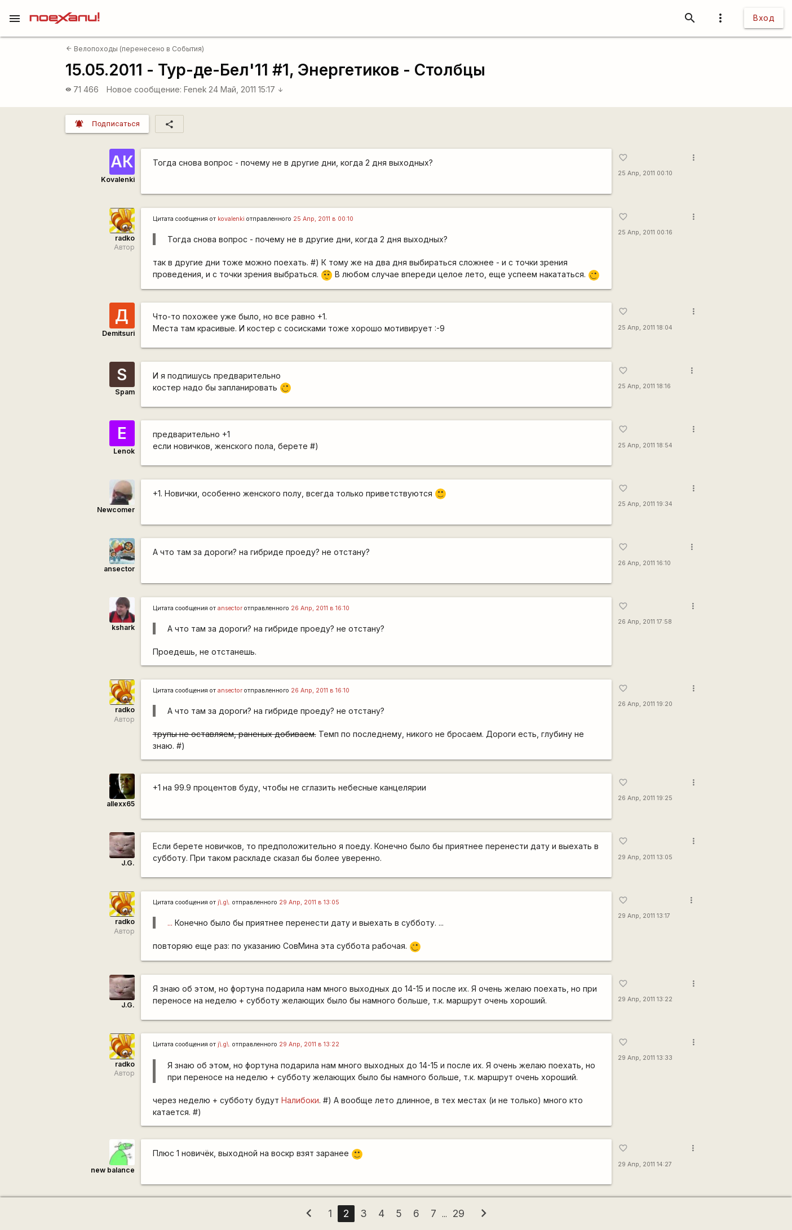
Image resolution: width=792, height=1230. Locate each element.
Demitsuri (118, 333)
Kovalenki (118, 179)
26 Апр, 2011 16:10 (644, 563)
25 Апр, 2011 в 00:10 (323, 219)
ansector (119, 569)
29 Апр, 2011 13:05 (645, 857)
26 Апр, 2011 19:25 (645, 798)
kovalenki (231, 219)
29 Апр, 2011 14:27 (645, 1164)
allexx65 (121, 804)
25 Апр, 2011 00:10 (645, 173)
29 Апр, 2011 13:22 (645, 999)
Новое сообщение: (144, 89)
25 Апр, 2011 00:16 (645, 232)
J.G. (128, 863)
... (169, 922)
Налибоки (300, 1100)
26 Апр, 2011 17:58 (645, 621)
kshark (123, 627)
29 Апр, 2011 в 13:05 (309, 902)
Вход (764, 18)
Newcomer (116, 509)
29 (458, 1213)
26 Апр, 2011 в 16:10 (320, 608)
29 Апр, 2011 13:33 (645, 1058)
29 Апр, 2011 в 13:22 (309, 1044)
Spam (125, 392)
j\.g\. (224, 902)
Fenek (195, 89)
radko (125, 238)
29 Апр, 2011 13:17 (644, 916)
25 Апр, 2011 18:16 (644, 386)
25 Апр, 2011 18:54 (645, 445)
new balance (113, 1170)
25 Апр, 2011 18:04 (645, 327)
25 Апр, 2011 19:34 (645, 504)
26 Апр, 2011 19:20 (645, 704)
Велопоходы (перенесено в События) (135, 49)
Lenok (124, 451)
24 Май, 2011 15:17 (246, 89)
